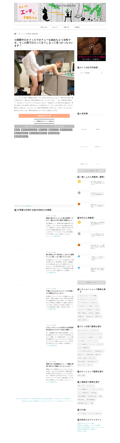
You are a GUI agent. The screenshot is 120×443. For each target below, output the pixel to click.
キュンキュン (93, 299)
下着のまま (89, 309)
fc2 (18, 130)
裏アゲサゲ (98, 413)
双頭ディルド (81, 354)
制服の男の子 (86, 392)
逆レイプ (90, 365)
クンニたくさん (67, 130)
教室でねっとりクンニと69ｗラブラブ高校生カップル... (98, 206)
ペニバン (95, 340)
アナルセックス (94, 330)
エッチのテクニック (83, 299)
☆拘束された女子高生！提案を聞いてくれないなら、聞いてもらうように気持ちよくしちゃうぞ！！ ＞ (47, 401)
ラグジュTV (90, 413)
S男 (79, 385)
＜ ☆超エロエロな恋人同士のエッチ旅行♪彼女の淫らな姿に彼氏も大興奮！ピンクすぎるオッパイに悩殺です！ (42, 398)
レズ (79, 392)
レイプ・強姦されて (83, 344)
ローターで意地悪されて (39, 133)
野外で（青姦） (82, 375)
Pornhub (84, 413)
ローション (92, 344)
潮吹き (85, 358)
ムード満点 (89, 306)
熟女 (101, 396)
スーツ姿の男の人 (22, 133)
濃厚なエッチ (98, 316)
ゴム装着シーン (91, 337)
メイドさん (100, 389)
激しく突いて (92, 358)
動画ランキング (91, 282)
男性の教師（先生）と (83, 403)
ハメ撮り (99, 337)
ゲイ (83, 385)
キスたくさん (92, 333)
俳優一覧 (66, 27)
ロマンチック (81, 309)
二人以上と (97, 309)
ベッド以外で (81, 306)
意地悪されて (81, 316)
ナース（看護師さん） (83, 389)
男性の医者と (81, 399)
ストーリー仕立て (82, 302)
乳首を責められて (99, 351)
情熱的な (97, 313)
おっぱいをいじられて (30, 130)
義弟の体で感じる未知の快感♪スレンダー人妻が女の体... (98, 270)
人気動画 (77, 27)
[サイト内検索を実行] (101, 73)
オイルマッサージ (82, 333)
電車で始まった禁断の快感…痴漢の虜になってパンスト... (98, 224)
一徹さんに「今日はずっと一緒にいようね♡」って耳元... (98, 258)
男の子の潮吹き (82, 361)
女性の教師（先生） (92, 396)
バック (89, 340)
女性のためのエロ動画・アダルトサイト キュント (91, 427)
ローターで (100, 344)
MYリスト (55, 27)
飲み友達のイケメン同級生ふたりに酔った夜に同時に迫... (98, 247)
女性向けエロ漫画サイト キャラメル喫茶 (88, 425)
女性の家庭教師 (82, 396)
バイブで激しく (82, 340)
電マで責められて (22, 136)
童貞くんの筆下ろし (83, 320)
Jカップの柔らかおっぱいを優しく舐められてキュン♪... (98, 235)
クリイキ (99, 333)
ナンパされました (93, 302)
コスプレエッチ (90, 385)
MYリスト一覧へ (29, 126)
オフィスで (54, 130)
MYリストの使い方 (59, 126)
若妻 (92, 403)
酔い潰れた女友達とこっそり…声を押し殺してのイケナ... (98, 183)
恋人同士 (91, 313)
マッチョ (93, 389)
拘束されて (98, 354)
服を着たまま (90, 316)
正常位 (79, 358)
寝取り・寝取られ (82, 313)
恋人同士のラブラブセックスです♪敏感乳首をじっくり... (98, 194)
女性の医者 (93, 392)
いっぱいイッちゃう (83, 295)
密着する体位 (90, 354)
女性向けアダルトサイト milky (85, 423)
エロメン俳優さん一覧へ (91, 171)
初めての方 (43, 27)
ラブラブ (96, 306)
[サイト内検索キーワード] (89, 73)
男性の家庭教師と (91, 399)
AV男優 (28, 206)
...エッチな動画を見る (54, 236)
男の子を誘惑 (54, 133)
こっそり (43, 130)
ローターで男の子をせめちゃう (85, 351)
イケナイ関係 (93, 295)
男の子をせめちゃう (92, 361)
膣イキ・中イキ (82, 365)
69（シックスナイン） (83, 330)
